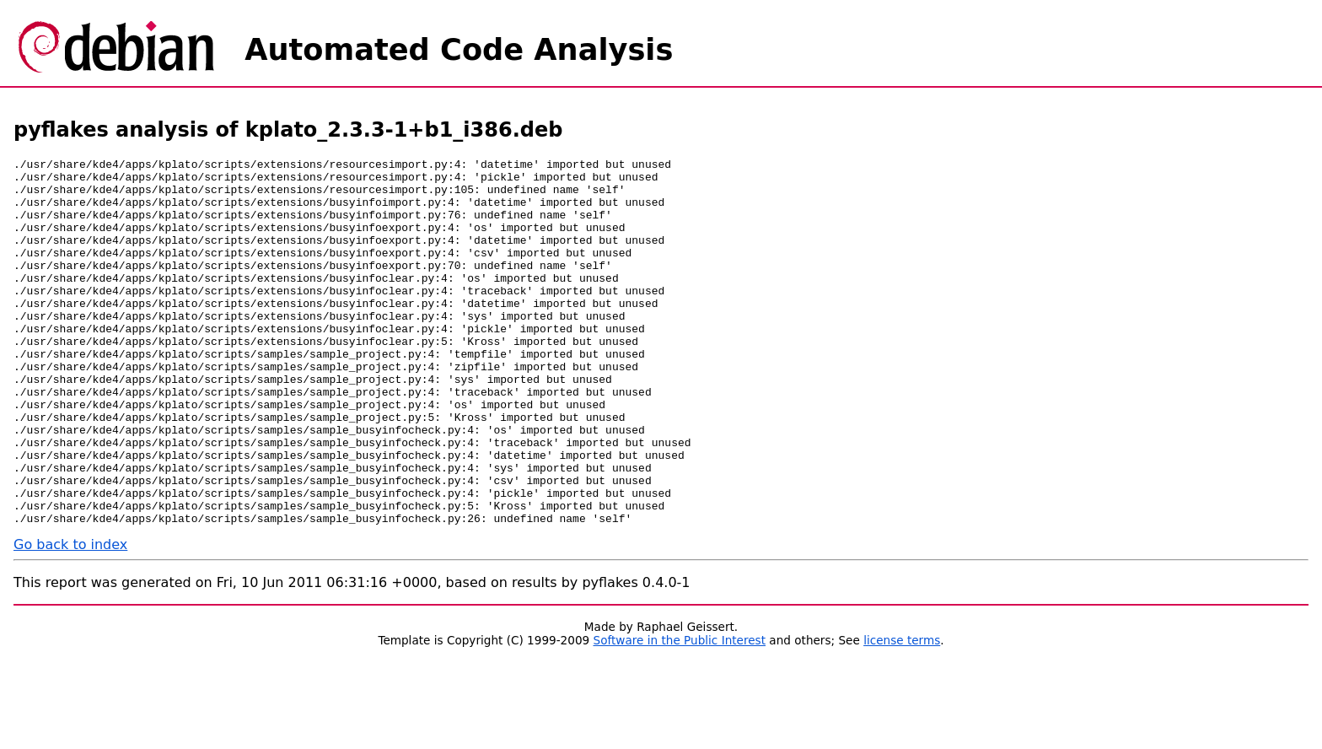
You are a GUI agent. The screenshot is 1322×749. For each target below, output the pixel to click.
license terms (901, 713)
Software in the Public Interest (680, 713)
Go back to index (70, 618)
